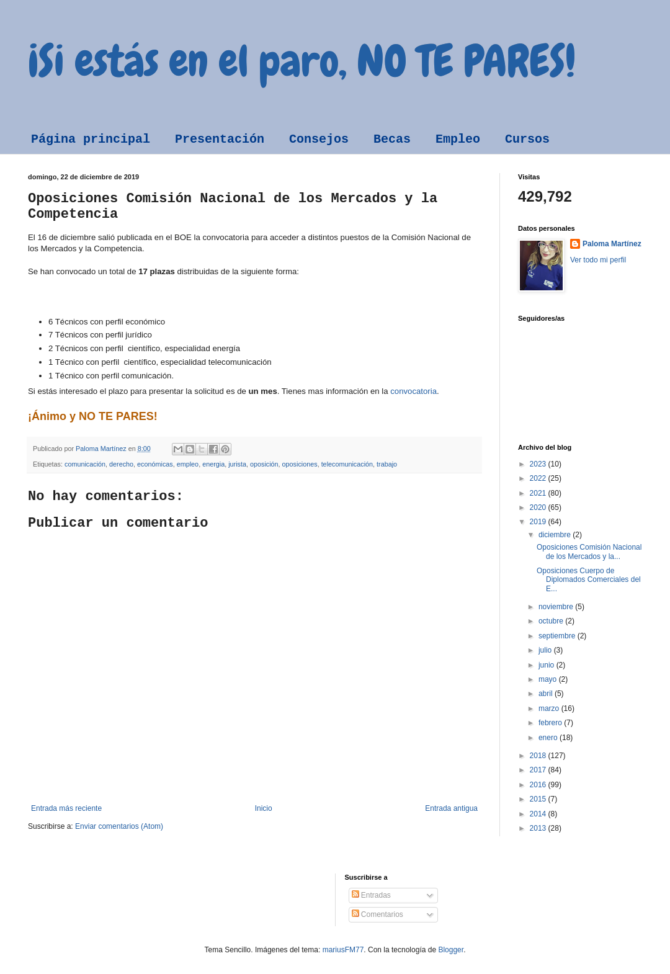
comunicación (85, 464)
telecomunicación (347, 464)
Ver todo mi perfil (598, 260)
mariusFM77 (343, 949)
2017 (539, 770)
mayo (548, 679)
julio (546, 650)
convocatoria (413, 391)
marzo (549, 708)
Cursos (527, 139)
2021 (539, 493)
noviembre (556, 606)
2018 (539, 755)
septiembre (558, 636)
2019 (539, 521)
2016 (539, 784)
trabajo (387, 464)
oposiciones (300, 464)
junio (547, 665)
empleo (188, 464)
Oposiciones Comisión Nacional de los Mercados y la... (589, 551)
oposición (264, 464)
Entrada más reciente (66, 808)
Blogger (450, 949)
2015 (539, 799)
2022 (539, 478)
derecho (121, 464)
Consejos (319, 139)
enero (549, 737)
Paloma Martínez (612, 243)
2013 (539, 828)
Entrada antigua (451, 808)
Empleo (458, 139)
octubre (551, 621)
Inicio (263, 808)
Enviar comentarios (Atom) (119, 826)
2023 (539, 464)
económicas (155, 464)
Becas (392, 139)
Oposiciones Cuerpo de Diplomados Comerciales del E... (589, 579)
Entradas (371, 895)
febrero (551, 722)
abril (546, 693)
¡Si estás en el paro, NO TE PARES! (302, 61)
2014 (539, 814)
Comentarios (377, 914)
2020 (539, 507)
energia (213, 464)
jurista (237, 464)
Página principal (90, 139)
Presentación (219, 139)
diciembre (555, 534)
